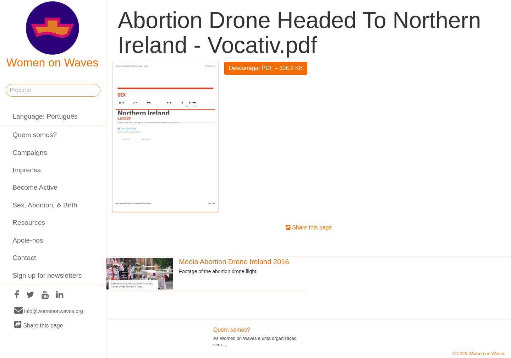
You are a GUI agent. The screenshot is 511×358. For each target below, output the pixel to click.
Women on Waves (52, 35)
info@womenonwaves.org (48, 310)
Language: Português (45, 116)
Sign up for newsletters (47, 275)
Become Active (34, 187)
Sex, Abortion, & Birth (44, 205)
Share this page (38, 325)
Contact (24, 257)
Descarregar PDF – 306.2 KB (266, 68)
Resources (28, 222)
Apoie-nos (27, 240)
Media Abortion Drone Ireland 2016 (234, 262)
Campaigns (29, 152)
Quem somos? (34, 135)
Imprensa (26, 170)
